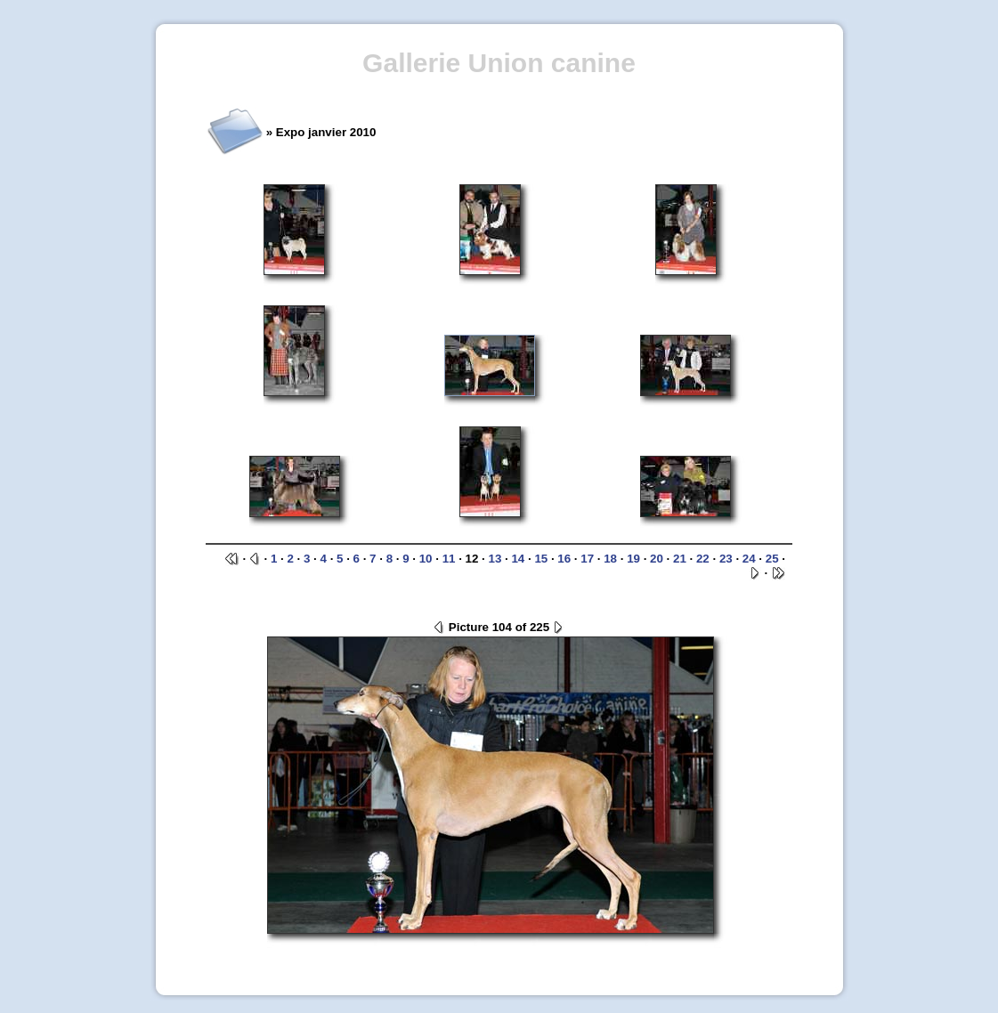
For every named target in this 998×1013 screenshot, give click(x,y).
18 (610, 558)
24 (749, 558)
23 (726, 558)
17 (587, 558)
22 (703, 558)
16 (564, 558)
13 (495, 558)
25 (772, 558)
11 (449, 558)
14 (517, 558)
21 (679, 558)
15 (541, 558)
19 (633, 558)
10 (426, 558)
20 (656, 558)
